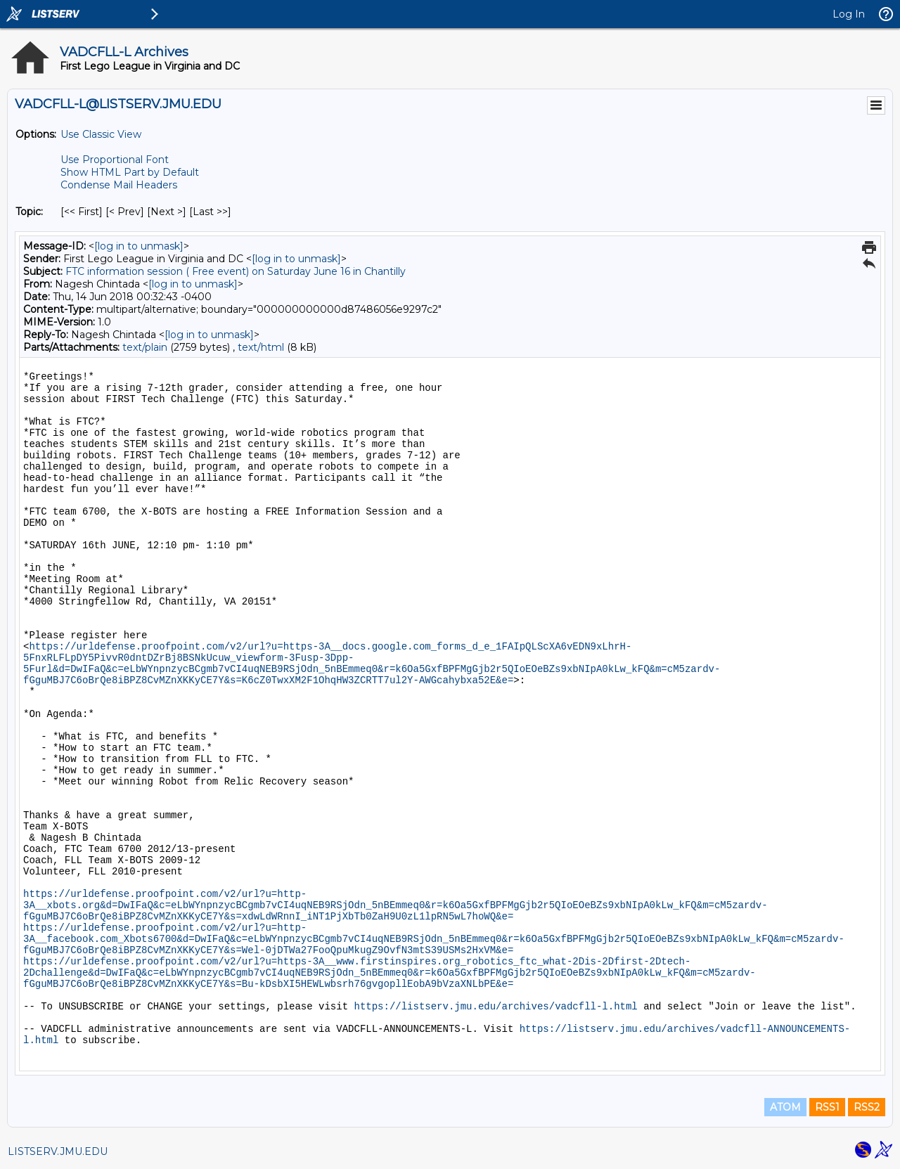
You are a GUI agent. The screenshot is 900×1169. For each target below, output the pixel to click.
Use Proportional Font (114, 159)
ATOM (785, 1107)
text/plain (144, 347)
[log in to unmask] (139, 246)
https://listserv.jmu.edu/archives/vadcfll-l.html (495, 1006)
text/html (261, 347)
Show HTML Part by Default (129, 172)
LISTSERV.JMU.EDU (58, 1151)
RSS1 (827, 1107)
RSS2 (867, 1107)
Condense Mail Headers (118, 185)
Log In (848, 14)
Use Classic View (100, 134)
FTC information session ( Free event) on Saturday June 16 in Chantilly (235, 271)
